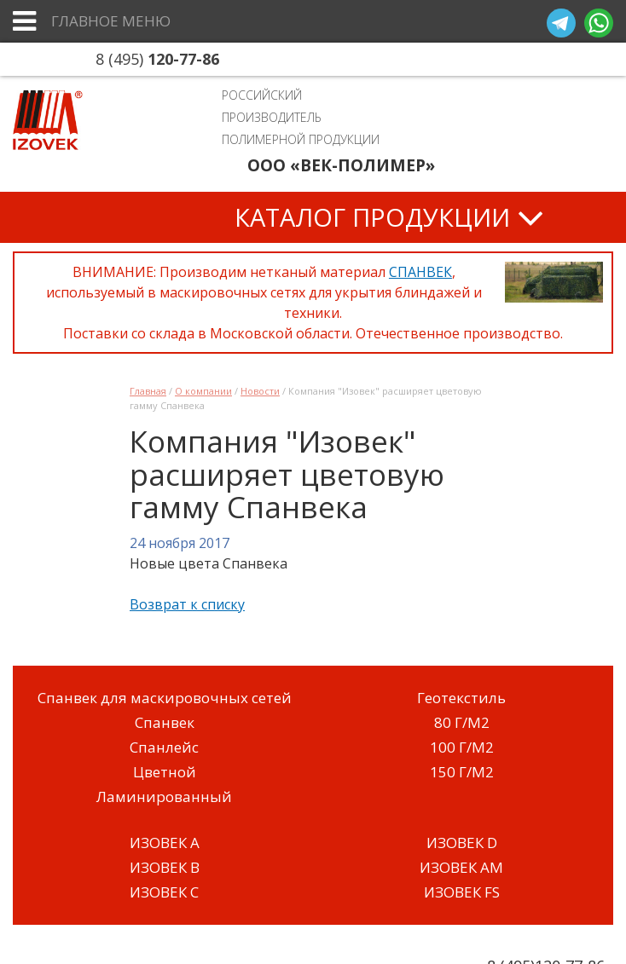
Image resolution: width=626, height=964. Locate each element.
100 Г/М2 (462, 747)
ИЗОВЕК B (165, 867)
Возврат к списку (187, 604)
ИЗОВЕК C (164, 892)
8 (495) (157, 59)
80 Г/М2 (462, 722)
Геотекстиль (461, 697)
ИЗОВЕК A (165, 842)
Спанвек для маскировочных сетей (165, 697)
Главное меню (111, 21)
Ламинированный (164, 796)
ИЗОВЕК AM (461, 867)
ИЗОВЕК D (461, 842)
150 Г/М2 (462, 772)
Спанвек (164, 722)
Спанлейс (164, 747)
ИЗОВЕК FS (462, 892)
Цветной (164, 772)
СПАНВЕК (420, 272)
